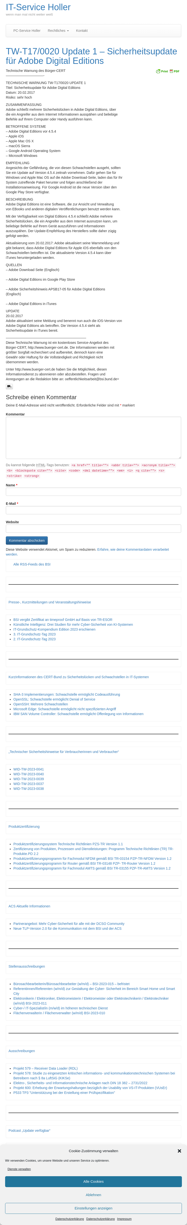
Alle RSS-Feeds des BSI (32, 564)
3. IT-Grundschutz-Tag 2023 (34, 634)
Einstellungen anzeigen (93, 1209)
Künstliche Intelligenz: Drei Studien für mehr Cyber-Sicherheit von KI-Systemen (73, 624)
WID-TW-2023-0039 (28, 779)
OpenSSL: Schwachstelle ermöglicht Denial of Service (54, 699)
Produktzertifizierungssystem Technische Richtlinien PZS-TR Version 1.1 (68, 844)
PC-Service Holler (26, 31)
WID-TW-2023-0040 (28, 774)
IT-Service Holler (38, 7)
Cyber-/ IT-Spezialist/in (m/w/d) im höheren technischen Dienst (60, 1008)
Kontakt (82, 31)
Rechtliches (58, 31)
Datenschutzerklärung (70, 1219)
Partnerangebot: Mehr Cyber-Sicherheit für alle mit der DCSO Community (68, 924)
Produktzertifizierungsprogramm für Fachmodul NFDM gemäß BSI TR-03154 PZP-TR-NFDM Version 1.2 (92, 859)
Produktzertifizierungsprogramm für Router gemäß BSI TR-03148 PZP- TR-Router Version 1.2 (84, 863)
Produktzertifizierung (24, 826)
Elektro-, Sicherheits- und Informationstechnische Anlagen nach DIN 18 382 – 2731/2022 (80, 1083)
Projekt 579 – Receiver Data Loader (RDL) (45, 1068)
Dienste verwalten (19, 1170)
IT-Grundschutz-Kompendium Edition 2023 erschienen (54, 629)
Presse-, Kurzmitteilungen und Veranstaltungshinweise (50, 602)
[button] (179, 1151)
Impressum (124, 1219)
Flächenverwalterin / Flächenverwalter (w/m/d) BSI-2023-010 (59, 1013)
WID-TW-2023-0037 (28, 784)
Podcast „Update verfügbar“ (29, 1130)
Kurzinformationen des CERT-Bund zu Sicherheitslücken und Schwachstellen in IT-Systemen (79, 677)
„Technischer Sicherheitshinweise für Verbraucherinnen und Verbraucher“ (64, 752)
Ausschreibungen (22, 1051)
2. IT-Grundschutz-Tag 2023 (34, 639)
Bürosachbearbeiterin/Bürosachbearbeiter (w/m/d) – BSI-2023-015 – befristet (71, 984)
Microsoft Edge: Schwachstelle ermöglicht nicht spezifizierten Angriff (64, 709)
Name (11, 485)
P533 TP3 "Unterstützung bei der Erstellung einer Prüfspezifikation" (64, 1093)
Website (12, 522)
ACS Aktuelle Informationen (29, 906)
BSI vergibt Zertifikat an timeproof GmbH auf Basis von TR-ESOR (62, 620)
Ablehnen (93, 1196)
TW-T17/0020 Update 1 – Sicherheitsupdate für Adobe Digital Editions (91, 56)
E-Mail (12, 504)
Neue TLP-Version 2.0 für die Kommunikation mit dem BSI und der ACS (67, 928)
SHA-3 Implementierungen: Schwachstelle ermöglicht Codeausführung (66, 694)
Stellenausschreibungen (27, 966)
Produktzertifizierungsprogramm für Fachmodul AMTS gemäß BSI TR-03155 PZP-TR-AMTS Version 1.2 (92, 868)
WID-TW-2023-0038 (28, 789)
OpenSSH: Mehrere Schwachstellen (40, 704)
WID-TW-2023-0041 (28, 769)
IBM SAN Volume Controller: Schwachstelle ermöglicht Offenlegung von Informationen (78, 714)
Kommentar (15, 414)
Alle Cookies (93, 1182)
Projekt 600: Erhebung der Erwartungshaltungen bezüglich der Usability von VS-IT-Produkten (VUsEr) (90, 1088)
